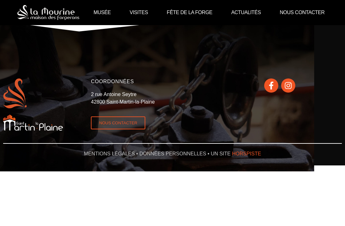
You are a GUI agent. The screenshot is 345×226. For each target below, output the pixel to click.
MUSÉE (102, 12)
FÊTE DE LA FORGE (189, 12)
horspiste (246, 153)
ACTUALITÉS (246, 12)
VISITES (139, 12)
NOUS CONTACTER (302, 12)
